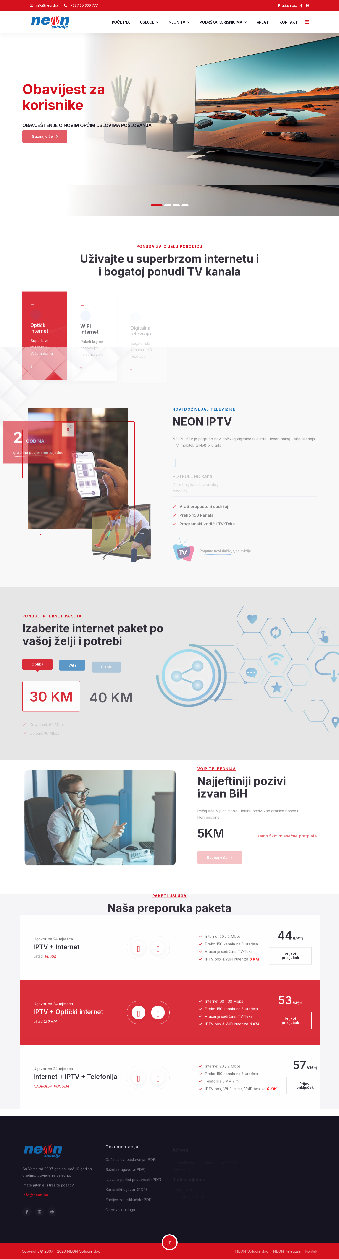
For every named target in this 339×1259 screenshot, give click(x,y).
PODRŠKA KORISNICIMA (223, 22)
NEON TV (179, 22)
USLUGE (149, 22)
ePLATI (263, 22)
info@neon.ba (47, 5)
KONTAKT (289, 22)
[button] (156, 205)
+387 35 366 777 (84, 5)
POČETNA (121, 22)
